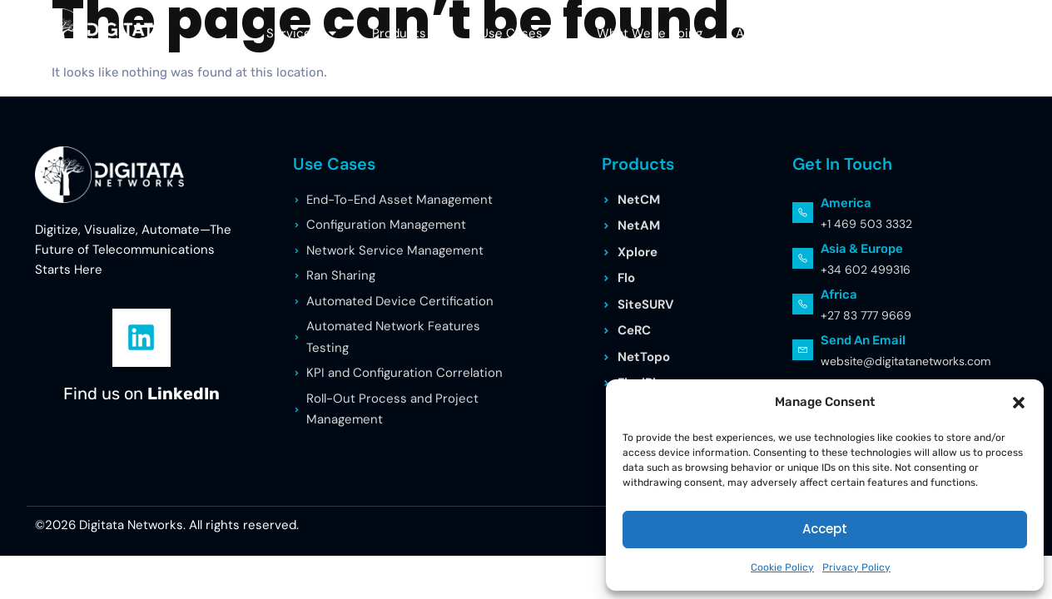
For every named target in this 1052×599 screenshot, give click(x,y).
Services (302, 32)
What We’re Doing (649, 33)
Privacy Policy (856, 567)
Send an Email (863, 340)
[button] (1018, 402)
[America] (802, 212)
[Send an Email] (802, 349)
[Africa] (802, 304)
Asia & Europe (862, 248)
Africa (839, 294)
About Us (773, 32)
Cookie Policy (782, 567)
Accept (824, 528)
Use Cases (521, 32)
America (846, 203)
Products (409, 32)
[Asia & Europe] (802, 258)
